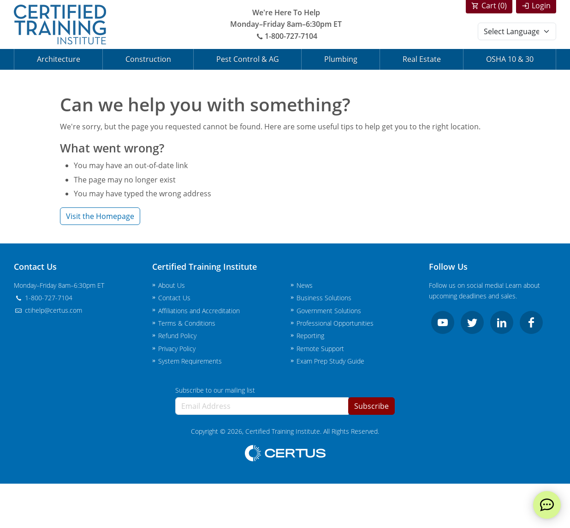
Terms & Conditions (186, 323)
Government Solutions (329, 310)
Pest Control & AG (247, 59)
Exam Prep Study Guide (330, 361)
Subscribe (371, 406)
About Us (171, 285)
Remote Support (320, 348)
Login (541, 5)
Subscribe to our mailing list (215, 390)
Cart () (494, 5)
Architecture (58, 59)
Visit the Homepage (100, 216)
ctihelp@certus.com (48, 310)
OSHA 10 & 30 (510, 59)
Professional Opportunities (335, 323)
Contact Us (174, 297)
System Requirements (190, 361)
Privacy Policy (177, 348)
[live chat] (547, 505)
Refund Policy (177, 335)
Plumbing (340, 59)
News (305, 285)
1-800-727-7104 (286, 36)
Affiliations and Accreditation (199, 310)
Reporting (310, 335)
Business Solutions (324, 297)
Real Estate (422, 59)
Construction (148, 59)
